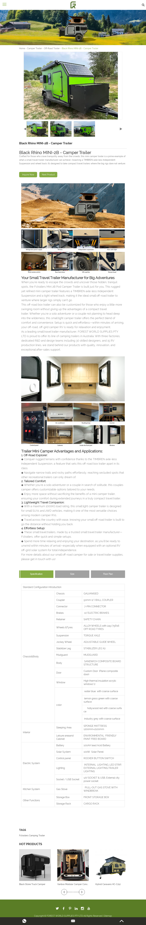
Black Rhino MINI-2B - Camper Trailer (80, 48)
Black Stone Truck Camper (32, 884)
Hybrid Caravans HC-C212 (108, 884)
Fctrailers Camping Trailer (32, 835)
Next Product (48, 174)
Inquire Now (28, 174)
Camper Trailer (34, 48)
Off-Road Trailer (52, 48)
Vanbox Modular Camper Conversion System (79, 884)
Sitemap (108, 916)
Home (22, 48)
